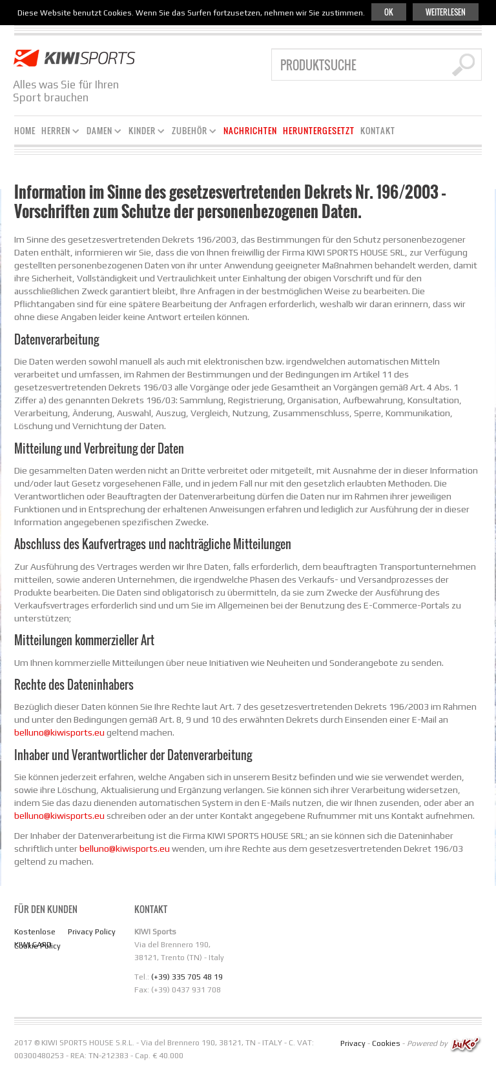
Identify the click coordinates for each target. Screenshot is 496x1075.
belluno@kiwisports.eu (59, 732)
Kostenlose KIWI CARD (35, 938)
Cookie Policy (37, 945)
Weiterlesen (446, 11)
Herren (57, 133)
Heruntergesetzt (319, 131)
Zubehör (191, 133)
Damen (101, 133)
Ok (388, 11)
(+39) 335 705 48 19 (187, 976)
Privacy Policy (92, 931)
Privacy (353, 1043)
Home (25, 131)
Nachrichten (250, 131)
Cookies (386, 1043)
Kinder (144, 133)
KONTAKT (377, 131)
